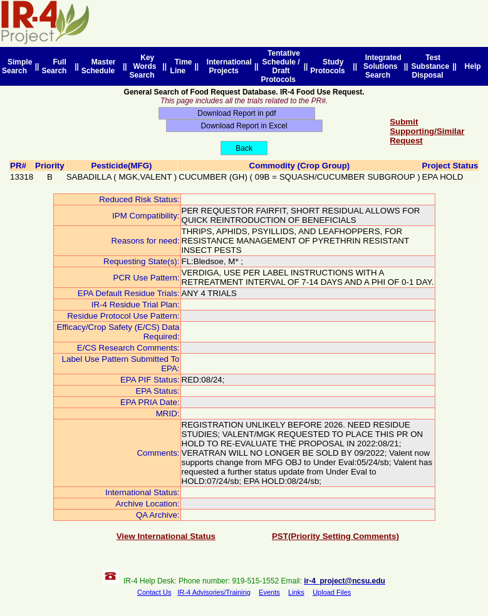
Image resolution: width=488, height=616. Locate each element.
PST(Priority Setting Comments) (335, 536)
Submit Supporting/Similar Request (427, 131)
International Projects (227, 66)
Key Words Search (144, 66)
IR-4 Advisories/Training (213, 592)
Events (269, 592)
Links (296, 592)
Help (472, 66)
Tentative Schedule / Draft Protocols (280, 66)
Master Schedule (100, 66)
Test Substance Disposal (430, 66)
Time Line (181, 66)
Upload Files (332, 592)
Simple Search (17, 66)
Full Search (56, 66)
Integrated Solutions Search (381, 66)
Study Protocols (329, 66)
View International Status (166, 536)
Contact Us (154, 592)
